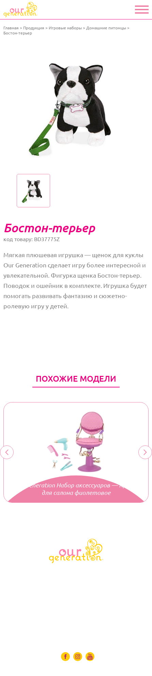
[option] (76, 106)
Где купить (76, 621)
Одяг (76, 583)
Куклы (76, 574)
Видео (76, 612)
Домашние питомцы (106, 28)
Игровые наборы (65, 28)
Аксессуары (76, 593)
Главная (11, 28)
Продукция (33, 28)
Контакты (76, 631)
